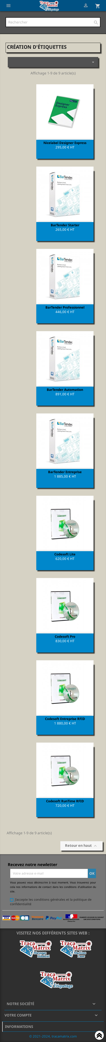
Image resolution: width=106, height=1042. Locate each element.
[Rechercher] (53, 22)
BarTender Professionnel (64, 307)
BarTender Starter (65, 225)
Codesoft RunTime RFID (65, 801)
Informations (19, 1026)
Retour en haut (81, 846)
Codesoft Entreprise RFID (65, 718)
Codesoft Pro (65, 636)
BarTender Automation (65, 389)
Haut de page (99, 1036)
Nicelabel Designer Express (64, 142)
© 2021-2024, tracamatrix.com (53, 1036)
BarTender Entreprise (65, 472)
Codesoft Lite (64, 554)
